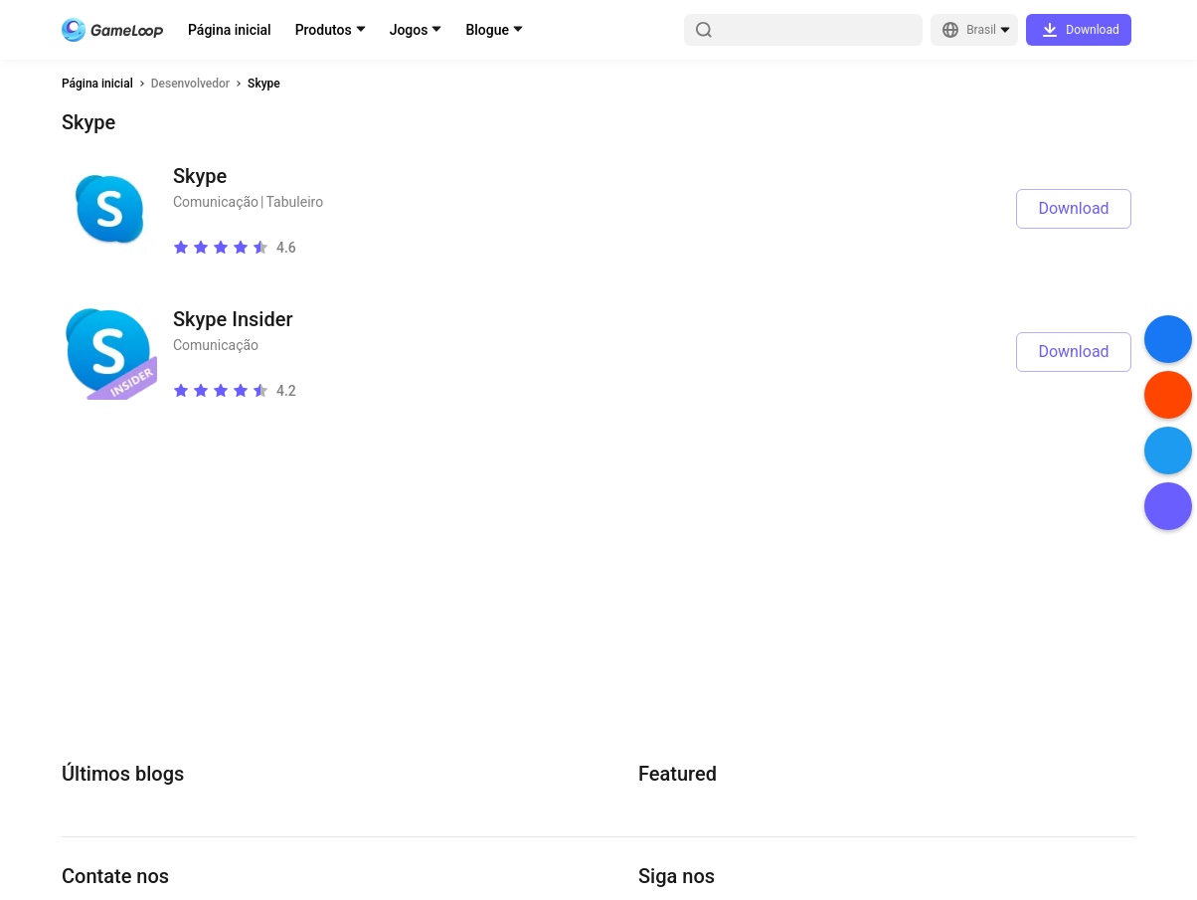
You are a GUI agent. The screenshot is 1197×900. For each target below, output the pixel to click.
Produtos (323, 30)
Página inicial (229, 30)
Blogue (487, 30)
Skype (264, 83)
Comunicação (215, 202)
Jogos (409, 30)
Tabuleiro (295, 202)
